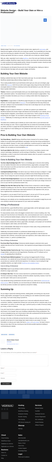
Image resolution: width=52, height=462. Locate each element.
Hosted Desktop (39, 422)
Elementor (9, 85)
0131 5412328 (22, 438)
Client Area (21, 445)
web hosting (43, 49)
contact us (28, 322)
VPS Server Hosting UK (24, 422)
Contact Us (4, 455)
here (27, 147)
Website (3, 378)
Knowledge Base (22, 450)
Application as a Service (7, 446)
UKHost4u (9, 341)
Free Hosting (21, 419)
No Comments (17, 45)
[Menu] (45, 20)
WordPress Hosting (23, 411)
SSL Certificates (39, 419)
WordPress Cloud (5, 440)
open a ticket (36, 322)
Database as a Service (7, 443)
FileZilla (2, 254)
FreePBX (37, 411)
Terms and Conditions (23, 457)
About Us (3, 452)
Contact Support (22, 448)
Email (2, 373)
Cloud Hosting (5, 438)
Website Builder (39, 408)
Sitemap (20, 428)
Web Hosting (4, 334)
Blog (2, 458)
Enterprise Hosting (23, 414)
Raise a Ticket (21, 443)
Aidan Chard (3, 45)
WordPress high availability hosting (30, 263)
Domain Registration (40, 416)
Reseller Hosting (22, 416)
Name (3, 368)
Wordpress (11, 334)
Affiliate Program (39, 425)
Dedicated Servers (40, 414)
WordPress (25, 58)
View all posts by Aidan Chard (13, 344)
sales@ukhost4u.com (23, 440)
